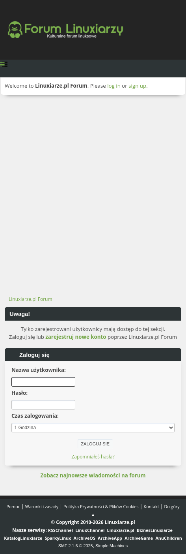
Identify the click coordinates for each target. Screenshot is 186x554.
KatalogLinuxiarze (23, 538)
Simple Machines (111, 545)
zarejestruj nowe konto (75, 336)
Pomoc (13, 506)
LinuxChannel (89, 530)
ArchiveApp (110, 538)
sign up (137, 85)
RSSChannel (60, 530)
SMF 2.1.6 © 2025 (75, 545)
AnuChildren (168, 538)
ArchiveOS (84, 538)
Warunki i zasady (41, 506)
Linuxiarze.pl (120, 530)
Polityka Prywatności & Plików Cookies (101, 506)
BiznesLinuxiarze (155, 530)
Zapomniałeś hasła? (92, 456)
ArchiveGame (139, 538)
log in (114, 85)
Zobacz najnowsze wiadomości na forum (92, 475)
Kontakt (151, 506)
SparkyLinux (58, 538)
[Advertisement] (93, 192)
